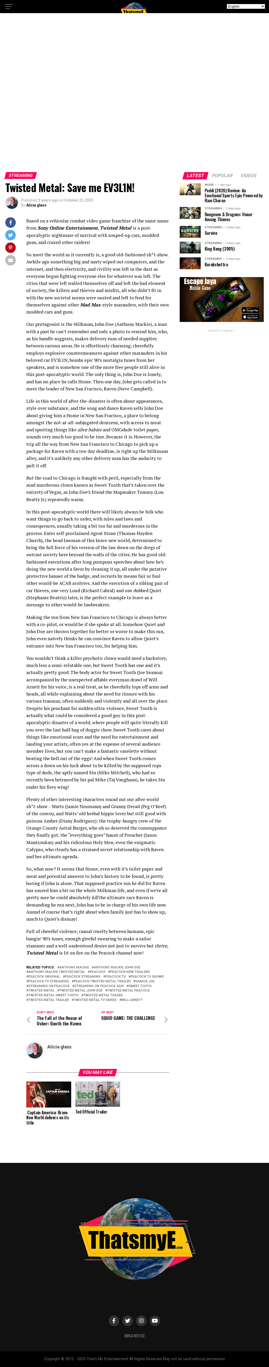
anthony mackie (74, 967)
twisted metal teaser (103, 995)
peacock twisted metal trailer (102, 981)
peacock (97, 972)
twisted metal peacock (128, 990)
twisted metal (41, 990)
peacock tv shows (147, 976)
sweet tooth (140, 986)
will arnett (132, 1000)
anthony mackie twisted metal (56, 972)
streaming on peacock (49, 986)
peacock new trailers (130, 972)
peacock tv (115, 976)
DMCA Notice (134, 1335)
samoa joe (144, 981)
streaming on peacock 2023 (99, 986)
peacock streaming (83, 976)
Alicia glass (36, 205)
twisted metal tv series (95, 1000)
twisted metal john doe (80, 990)
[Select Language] (246, 6)
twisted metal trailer (48, 1000)
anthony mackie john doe (117, 967)
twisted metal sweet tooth (53, 995)
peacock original (44, 976)
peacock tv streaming (48, 981)
